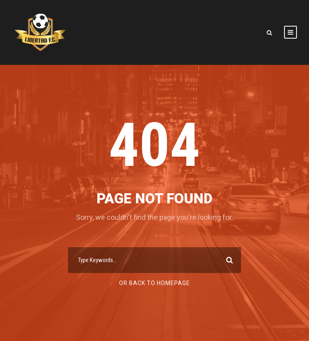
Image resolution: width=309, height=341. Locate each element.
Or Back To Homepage (154, 283)
